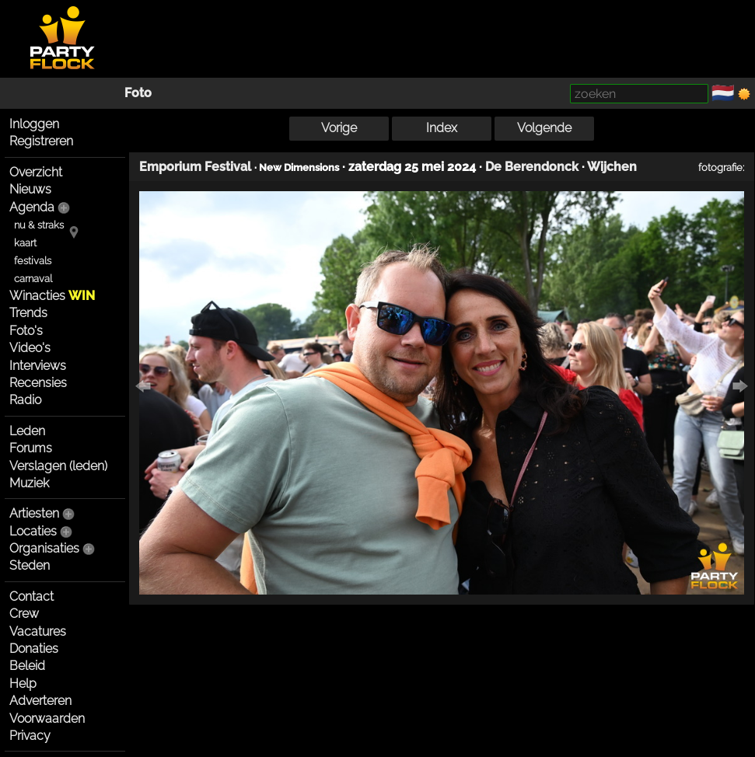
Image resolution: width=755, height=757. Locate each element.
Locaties (33, 531)
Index (441, 127)
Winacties (52, 295)
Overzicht (35, 172)
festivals (32, 261)
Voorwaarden (47, 718)
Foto (138, 92)
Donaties (33, 648)
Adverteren (40, 700)
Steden (29, 565)
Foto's (26, 330)
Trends (28, 312)
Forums (30, 448)
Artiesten (34, 513)
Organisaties (44, 548)
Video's (30, 347)
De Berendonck (531, 166)
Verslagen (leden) (58, 466)
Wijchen (612, 166)
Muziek (29, 483)
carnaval (33, 278)
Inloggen (34, 124)
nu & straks (39, 225)
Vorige (339, 127)
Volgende (544, 127)
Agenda (31, 207)
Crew (24, 613)
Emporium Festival (195, 166)
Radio (25, 399)
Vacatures (37, 631)
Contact (31, 596)
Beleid (27, 665)
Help (23, 683)
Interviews (37, 365)
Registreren (41, 141)
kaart (25, 243)
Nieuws (30, 189)
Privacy (30, 735)
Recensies (38, 382)
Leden (27, 431)
